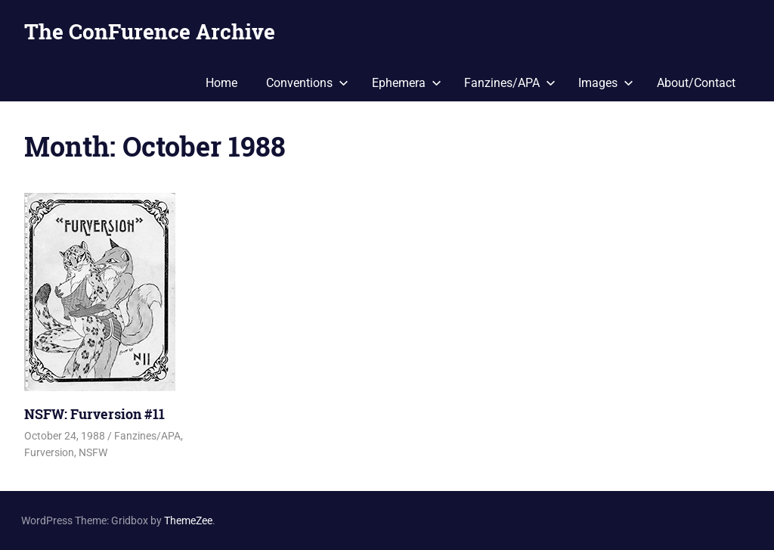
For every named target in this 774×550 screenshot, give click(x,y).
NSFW (93, 452)
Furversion (49, 452)
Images (605, 83)
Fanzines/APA (510, 83)
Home (221, 83)
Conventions (307, 83)
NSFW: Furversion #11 (94, 414)
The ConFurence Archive (149, 31)
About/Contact (696, 83)
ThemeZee (188, 520)
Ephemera (406, 83)
